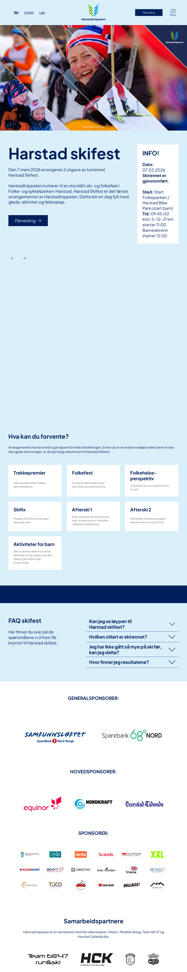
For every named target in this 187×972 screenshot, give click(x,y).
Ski (16, 12)
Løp (42, 12)
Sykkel (29, 12)
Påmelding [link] (149, 12)
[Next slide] (24, 258)
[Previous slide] (12, 258)
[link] (55, 735)
